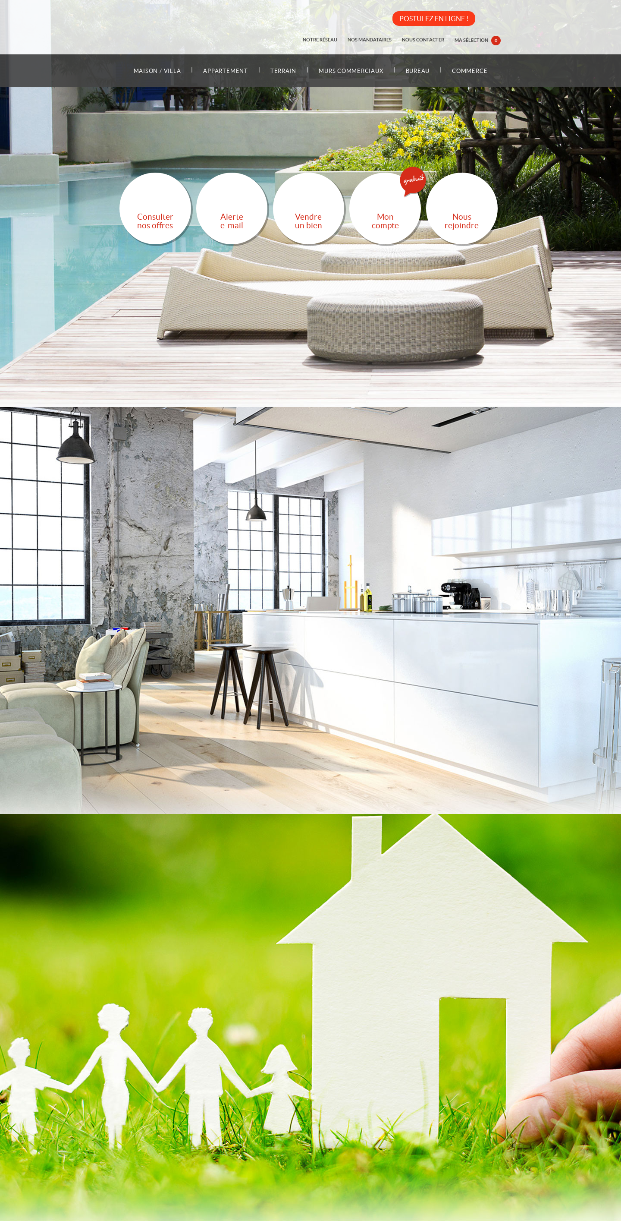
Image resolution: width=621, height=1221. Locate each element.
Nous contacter (423, 39)
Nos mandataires (370, 39)
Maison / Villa (157, 71)
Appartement (225, 71)
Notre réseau (320, 39)
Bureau (418, 71)
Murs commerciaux (351, 71)
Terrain (283, 71)
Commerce (469, 71)
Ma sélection (478, 40)
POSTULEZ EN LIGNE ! (433, 18)
